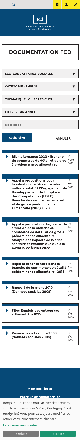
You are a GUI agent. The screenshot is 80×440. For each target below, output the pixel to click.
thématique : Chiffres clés (28, 99)
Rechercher (17, 137)
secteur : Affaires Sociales (29, 74)
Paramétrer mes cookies (20, 425)
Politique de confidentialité (40, 397)
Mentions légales (40, 389)
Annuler (63, 138)
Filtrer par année (20, 112)
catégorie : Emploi (21, 86)
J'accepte (58, 434)
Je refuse (21, 434)
